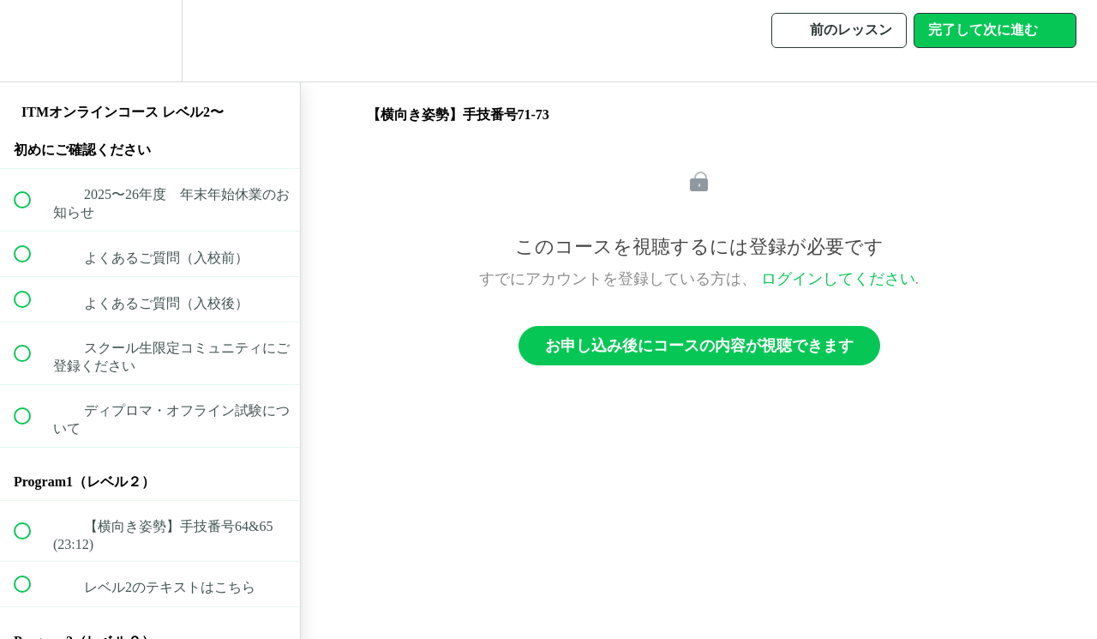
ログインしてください (838, 278)
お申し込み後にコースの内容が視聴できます (699, 345)
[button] (31, 40)
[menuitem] (150, 40)
